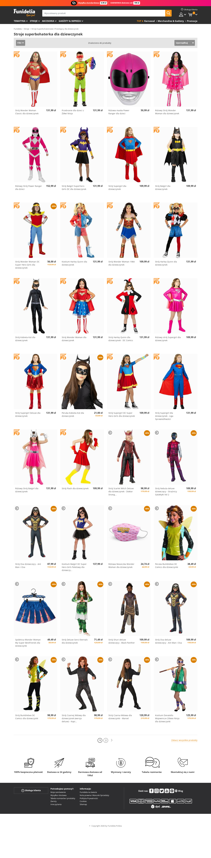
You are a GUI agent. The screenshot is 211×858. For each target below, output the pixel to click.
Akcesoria (48, 20)
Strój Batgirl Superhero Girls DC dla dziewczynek (74, 187)
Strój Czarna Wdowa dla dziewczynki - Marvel (120, 717)
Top (139, 20)
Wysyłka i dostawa (58, 795)
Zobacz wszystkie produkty (184, 740)
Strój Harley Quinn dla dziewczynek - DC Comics (120, 339)
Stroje (33, 20)
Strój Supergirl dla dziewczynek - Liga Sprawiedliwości (164, 416)
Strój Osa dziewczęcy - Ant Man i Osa (28, 565)
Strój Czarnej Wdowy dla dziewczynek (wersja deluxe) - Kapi (74, 718)
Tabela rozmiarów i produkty (62, 798)
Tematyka (19, 20)
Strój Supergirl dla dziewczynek (117, 187)
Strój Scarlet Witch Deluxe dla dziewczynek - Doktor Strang (121, 491)
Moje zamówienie (58, 792)
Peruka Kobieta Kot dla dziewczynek (73, 414)
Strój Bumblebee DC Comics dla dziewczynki (26, 717)
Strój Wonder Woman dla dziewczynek (74, 339)
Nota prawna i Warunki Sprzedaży (94, 795)
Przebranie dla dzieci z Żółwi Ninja (73, 112)
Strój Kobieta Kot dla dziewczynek (25, 339)
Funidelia (18, 29)
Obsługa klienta (31, 790)
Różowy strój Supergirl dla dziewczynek (168, 339)
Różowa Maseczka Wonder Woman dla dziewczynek (121, 565)
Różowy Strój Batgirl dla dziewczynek (26, 490)
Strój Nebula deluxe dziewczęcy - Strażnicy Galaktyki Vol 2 (166, 491)
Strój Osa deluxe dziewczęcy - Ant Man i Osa (168, 641)
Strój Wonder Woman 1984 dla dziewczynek (121, 263)
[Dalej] (111, 740)
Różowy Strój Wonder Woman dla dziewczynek (167, 112)
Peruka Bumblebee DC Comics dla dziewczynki (166, 565)
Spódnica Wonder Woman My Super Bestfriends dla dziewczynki (28, 642)
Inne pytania (55, 804)
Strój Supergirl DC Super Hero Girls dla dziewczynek (121, 414)
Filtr (19, 42)
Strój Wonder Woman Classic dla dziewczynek (26, 112)
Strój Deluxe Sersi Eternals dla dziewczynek (75, 641)
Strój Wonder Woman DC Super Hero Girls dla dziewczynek (27, 264)
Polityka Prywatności (89, 798)
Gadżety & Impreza (70, 20)
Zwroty (53, 801)
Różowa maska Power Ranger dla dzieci (118, 112)
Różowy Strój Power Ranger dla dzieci (28, 187)
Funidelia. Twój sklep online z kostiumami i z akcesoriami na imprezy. (24, 13)
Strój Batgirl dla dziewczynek (162, 187)
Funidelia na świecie (88, 792)
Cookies (83, 801)
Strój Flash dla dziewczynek (75, 488)
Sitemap (83, 804)
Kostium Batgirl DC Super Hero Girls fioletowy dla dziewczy (74, 567)
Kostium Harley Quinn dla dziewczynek (74, 263)
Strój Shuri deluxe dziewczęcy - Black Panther (121, 641)
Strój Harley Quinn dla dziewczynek (166, 263)
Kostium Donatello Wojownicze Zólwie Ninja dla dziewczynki (167, 718)
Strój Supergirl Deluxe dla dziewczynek (27, 414)
